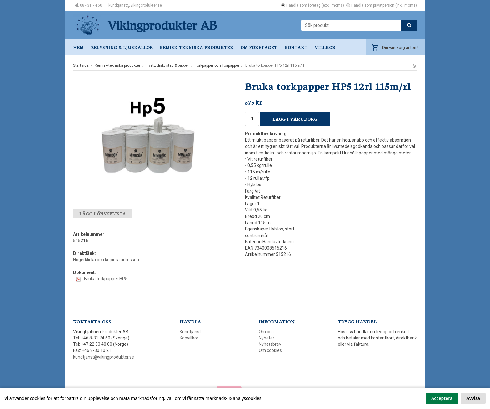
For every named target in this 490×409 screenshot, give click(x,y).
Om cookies (270, 350)
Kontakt (296, 47)
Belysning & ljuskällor (122, 47)
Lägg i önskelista (102, 213)
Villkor (325, 47)
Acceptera (441, 398)
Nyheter (266, 337)
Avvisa (473, 398)
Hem (78, 47)
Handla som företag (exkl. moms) (315, 5)
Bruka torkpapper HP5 (102, 278)
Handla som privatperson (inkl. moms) (384, 5)
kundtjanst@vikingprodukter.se (135, 5)
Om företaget (259, 47)
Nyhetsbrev (270, 344)
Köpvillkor (189, 337)
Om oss (266, 331)
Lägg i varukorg (295, 119)
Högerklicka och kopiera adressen (106, 259)
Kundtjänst (190, 331)
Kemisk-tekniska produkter (196, 47)
